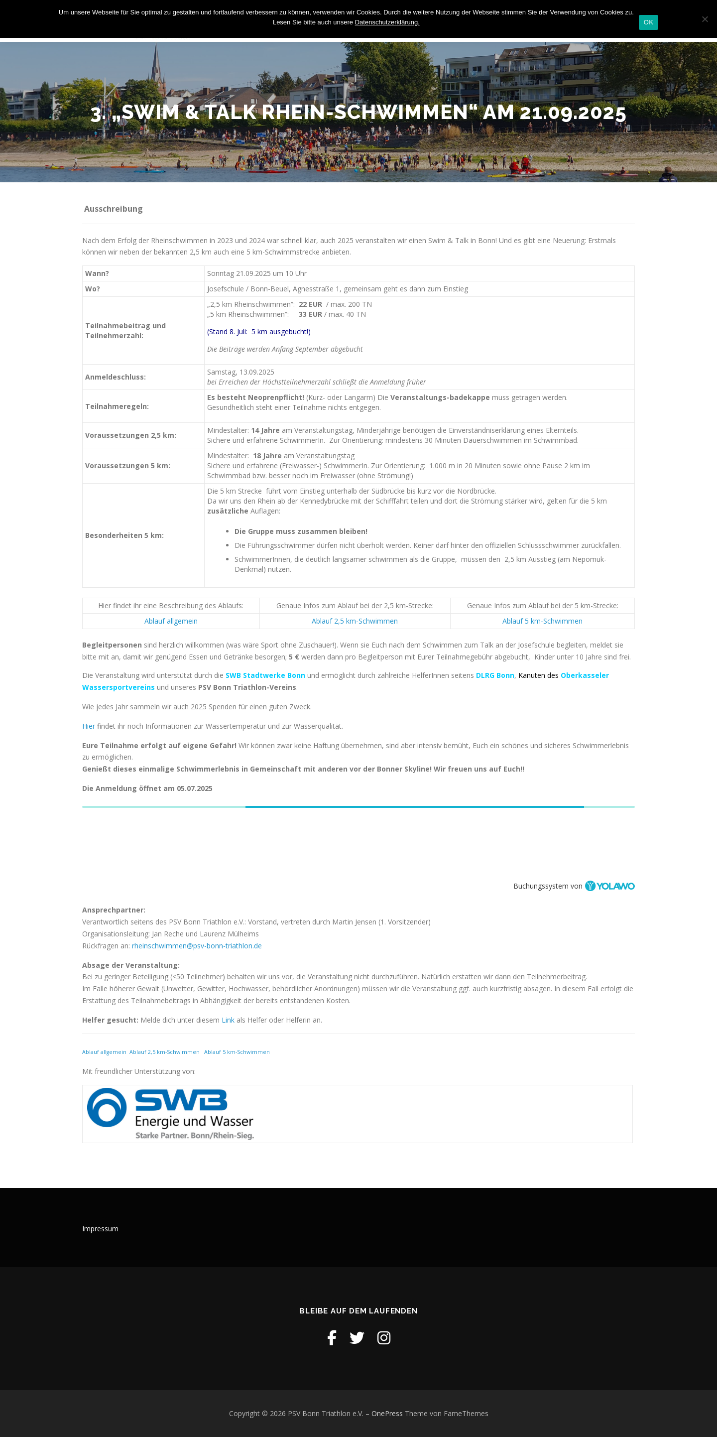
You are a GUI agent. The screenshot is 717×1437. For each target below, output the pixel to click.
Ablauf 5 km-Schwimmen (542, 621)
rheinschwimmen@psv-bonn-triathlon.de (197, 945)
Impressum (100, 1228)
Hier (89, 726)
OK (648, 22)
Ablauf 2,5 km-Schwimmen (355, 621)
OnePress (387, 1413)
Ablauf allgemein (171, 621)
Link (228, 1020)
